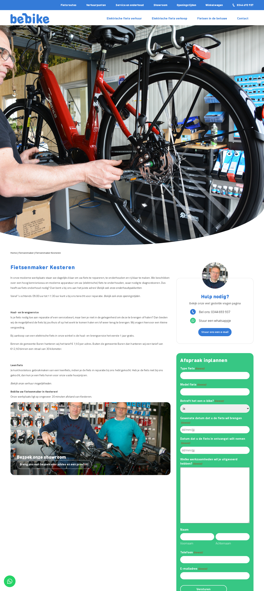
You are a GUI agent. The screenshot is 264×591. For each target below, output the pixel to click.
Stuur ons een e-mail (214, 332)
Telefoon (191, 552)
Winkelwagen (214, 5)
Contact (242, 18)
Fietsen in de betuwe (212, 18)
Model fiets (193, 384)
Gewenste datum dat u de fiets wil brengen (211, 420)
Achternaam (223, 543)
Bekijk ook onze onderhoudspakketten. (119, 288)
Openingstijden (186, 5)
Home (13, 253)
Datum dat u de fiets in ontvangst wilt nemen (212, 440)
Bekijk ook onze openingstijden (122, 296)
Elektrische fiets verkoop (169, 18)
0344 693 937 (243, 5)
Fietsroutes (68, 5)
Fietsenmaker (26, 253)
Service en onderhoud (130, 5)
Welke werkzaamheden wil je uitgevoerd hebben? (208, 461)
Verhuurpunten (96, 5)
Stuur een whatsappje (210, 320)
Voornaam (186, 543)
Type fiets (192, 368)
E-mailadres (193, 568)
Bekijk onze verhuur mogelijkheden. (31, 383)
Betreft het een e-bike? (201, 401)
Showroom (160, 5)
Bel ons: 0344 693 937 (210, 312)
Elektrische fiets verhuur (124, 18)
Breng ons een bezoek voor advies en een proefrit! (54, 464)
